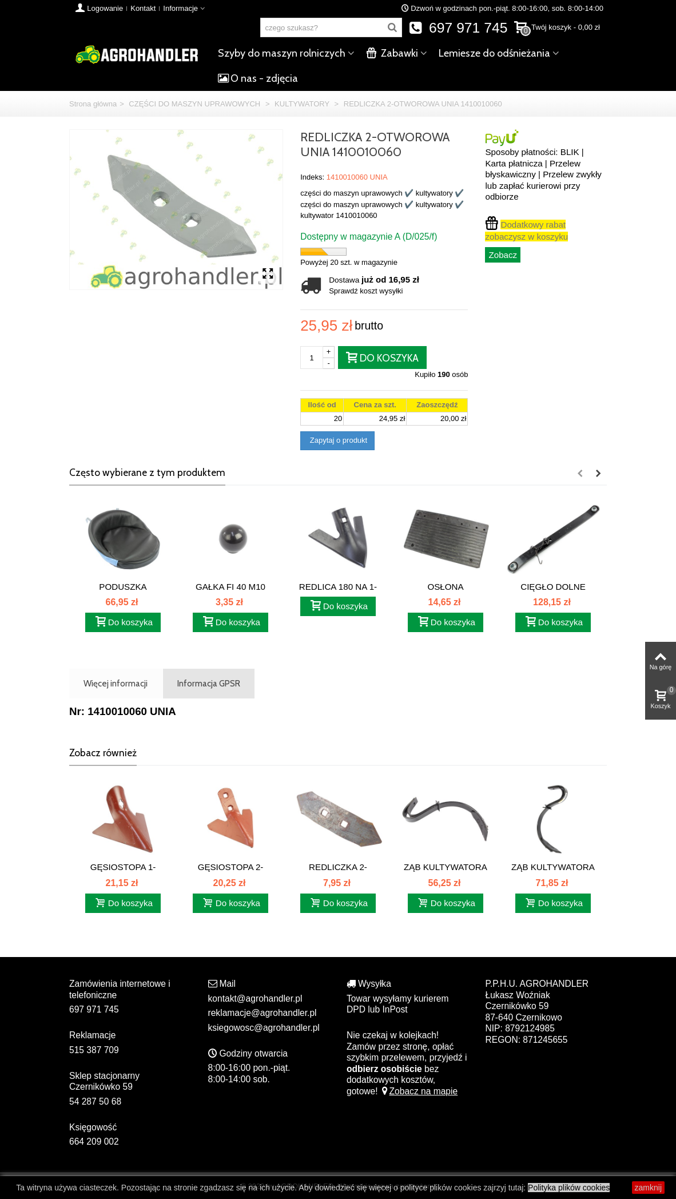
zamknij (648, 1187)
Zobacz (502, 255)
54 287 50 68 (95, 1101)
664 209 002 (94, 1141)
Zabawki (392, 53)
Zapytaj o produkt (337, 440)
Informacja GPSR (208, 683)
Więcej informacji (115, 683)
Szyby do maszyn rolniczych (281, 53)
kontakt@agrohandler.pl (255, 998)
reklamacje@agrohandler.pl (262, 1013)
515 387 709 (94, 1050)
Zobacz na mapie (419, 1091)
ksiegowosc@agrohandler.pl (264, 1028)
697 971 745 (458, 27)
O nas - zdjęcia (258, 78)
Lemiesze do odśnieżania (494, 53)
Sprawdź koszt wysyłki (366, 291)
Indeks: (312, 177)
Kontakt (143, 8)
